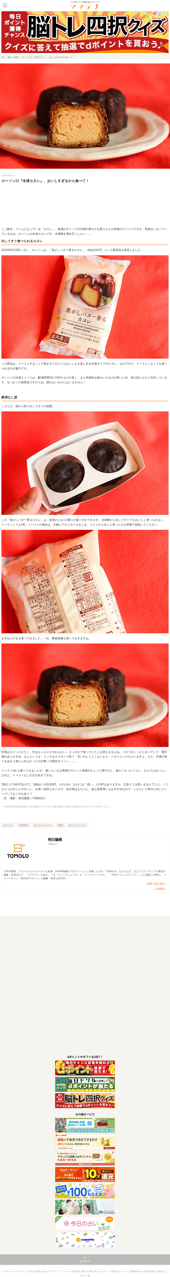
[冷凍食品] (24, 825)
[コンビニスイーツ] (43, 825)
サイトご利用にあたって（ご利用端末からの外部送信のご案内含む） (135, 1271)
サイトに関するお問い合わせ (35, 1271)
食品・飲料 (13, 57)
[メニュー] (4, 5)
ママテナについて (10, 1271)
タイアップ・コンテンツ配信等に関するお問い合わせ (75, 1271)
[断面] (60, 825)
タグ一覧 (85, 1276)
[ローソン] (8, 825)
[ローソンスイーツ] (78, 825)
